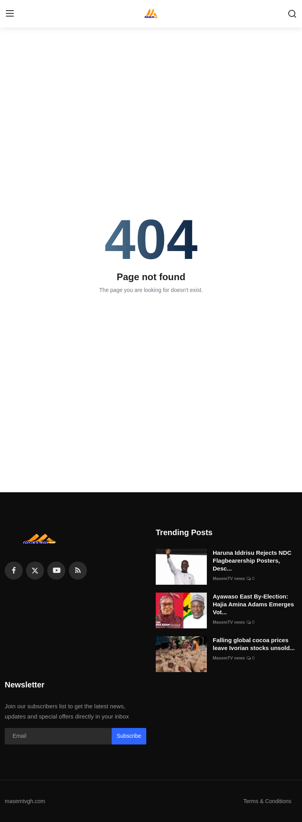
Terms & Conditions (265, 801)
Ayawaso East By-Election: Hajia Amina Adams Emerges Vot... (253, 604)
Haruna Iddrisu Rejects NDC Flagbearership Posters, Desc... (252, 560)
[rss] (78, 571)
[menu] (10, 13)
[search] (292, 13)
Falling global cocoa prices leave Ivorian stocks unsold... (254, 644)
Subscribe (129, 736)
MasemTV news (229, 578)
